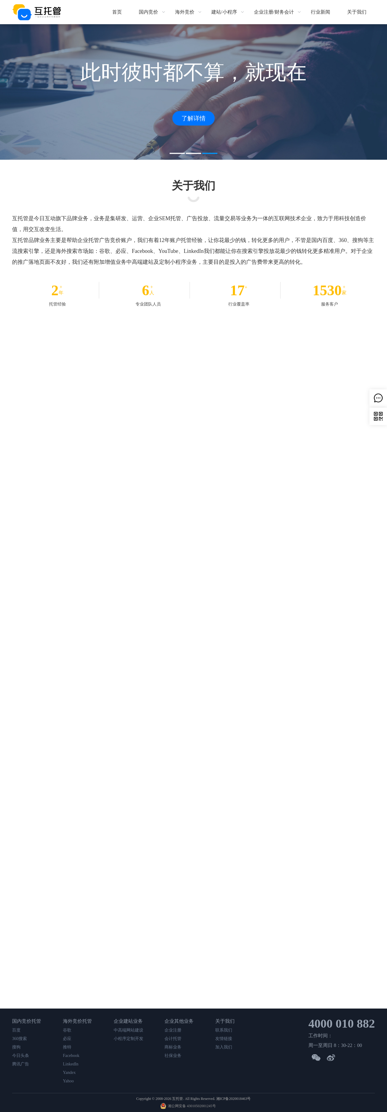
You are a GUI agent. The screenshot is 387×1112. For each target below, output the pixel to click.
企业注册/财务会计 (274, 12)
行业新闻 (320, 12)
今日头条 (20, 1055)
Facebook (71, 1055)
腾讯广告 (20, 1064)
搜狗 (16, 1047)
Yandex (69, 1072)
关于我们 (356, 12)
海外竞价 (184, 12)
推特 (67, 1047)
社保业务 (172, 1055)
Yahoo (68, 1081)
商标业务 (172, 1047)
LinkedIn (70, 1064)
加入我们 (223, 1047)
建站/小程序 (224, 12)
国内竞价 (148, 12)
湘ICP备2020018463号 (233, 1099)
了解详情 (193, 118)
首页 (117, 12)
